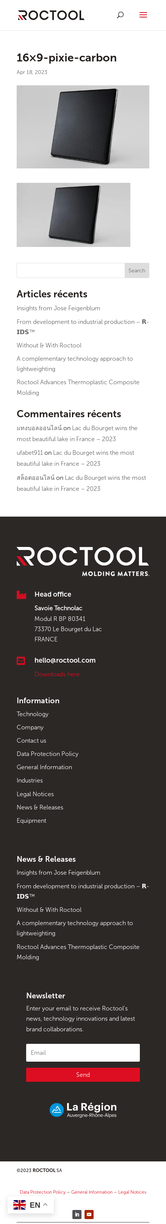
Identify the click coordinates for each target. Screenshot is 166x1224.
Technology (33, 714)
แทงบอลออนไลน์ (39, 428)
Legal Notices (35, 794)
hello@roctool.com (65, 660)
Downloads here (57, 674)
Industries (30, 780)
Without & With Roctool (49, 345)
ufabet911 (30, 452)
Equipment (31, 820)
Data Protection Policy (47, 753)
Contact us (31, 740)
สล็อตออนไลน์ (36, 477)
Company (30, 727)
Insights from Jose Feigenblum (58, 308)
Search (136, 270)
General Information (44, 767)
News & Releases (40, 807)
